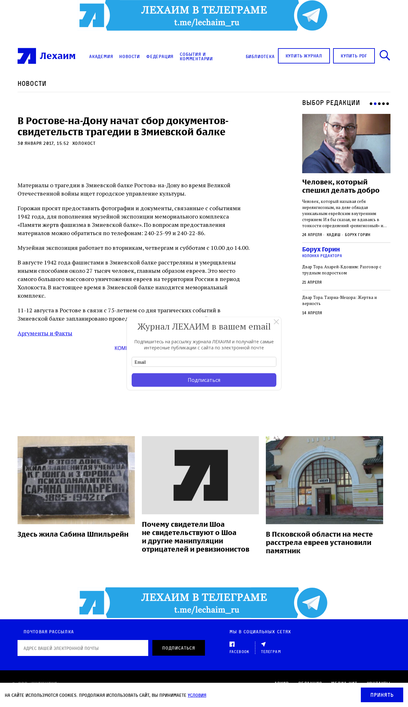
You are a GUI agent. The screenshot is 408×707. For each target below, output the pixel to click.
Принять (382, 695)
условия (197, 695)
